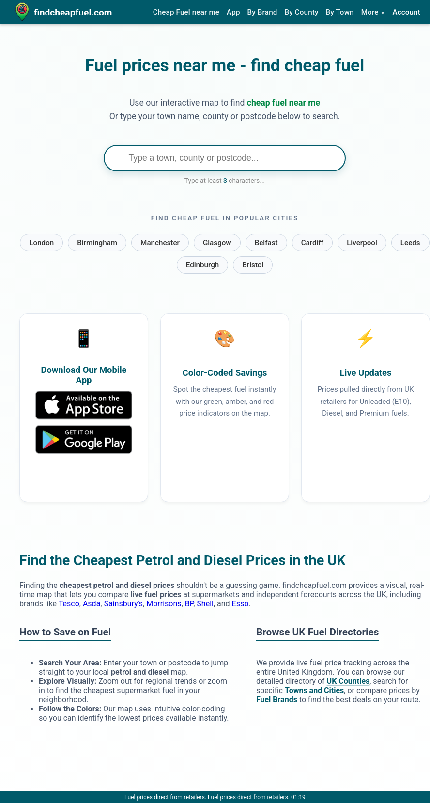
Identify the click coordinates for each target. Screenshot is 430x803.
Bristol (252, 265)
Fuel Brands (276, 699)
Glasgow (217, 242)
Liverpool (362, 242)
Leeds (410, 242)
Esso (240, 603)
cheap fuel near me (283, 103)
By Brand (262, 12)
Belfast (266, 242)
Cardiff (312, 242)
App (233, 12)
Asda (91, 603)
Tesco (69, 603)
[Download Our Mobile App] (83, 451)
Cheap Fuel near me (186, 12)
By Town (340, 12)
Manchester (160, 242)
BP (189, 603)
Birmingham (97, 242)
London (41, 242)
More (373, 12)
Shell (205, 603)
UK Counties (348, 681)
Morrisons (163, 603)
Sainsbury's (123, 603)
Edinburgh (202, 265)
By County (301, 12)
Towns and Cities (314, 690)
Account (406, 12)
